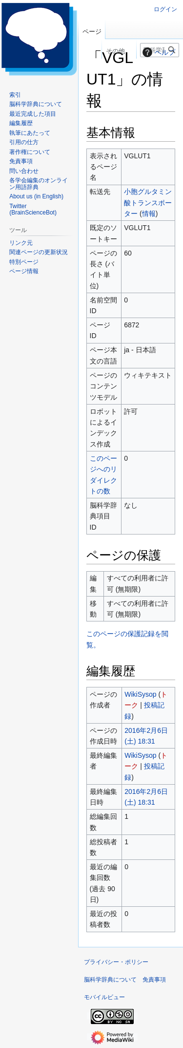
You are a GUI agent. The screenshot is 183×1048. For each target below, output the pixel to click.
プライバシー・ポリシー (116, 962)
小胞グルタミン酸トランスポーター (148, 202)
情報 (149, 213)
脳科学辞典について (110, 979)
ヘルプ (157, 52)
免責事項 (154, 979)
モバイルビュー (104, 997)
